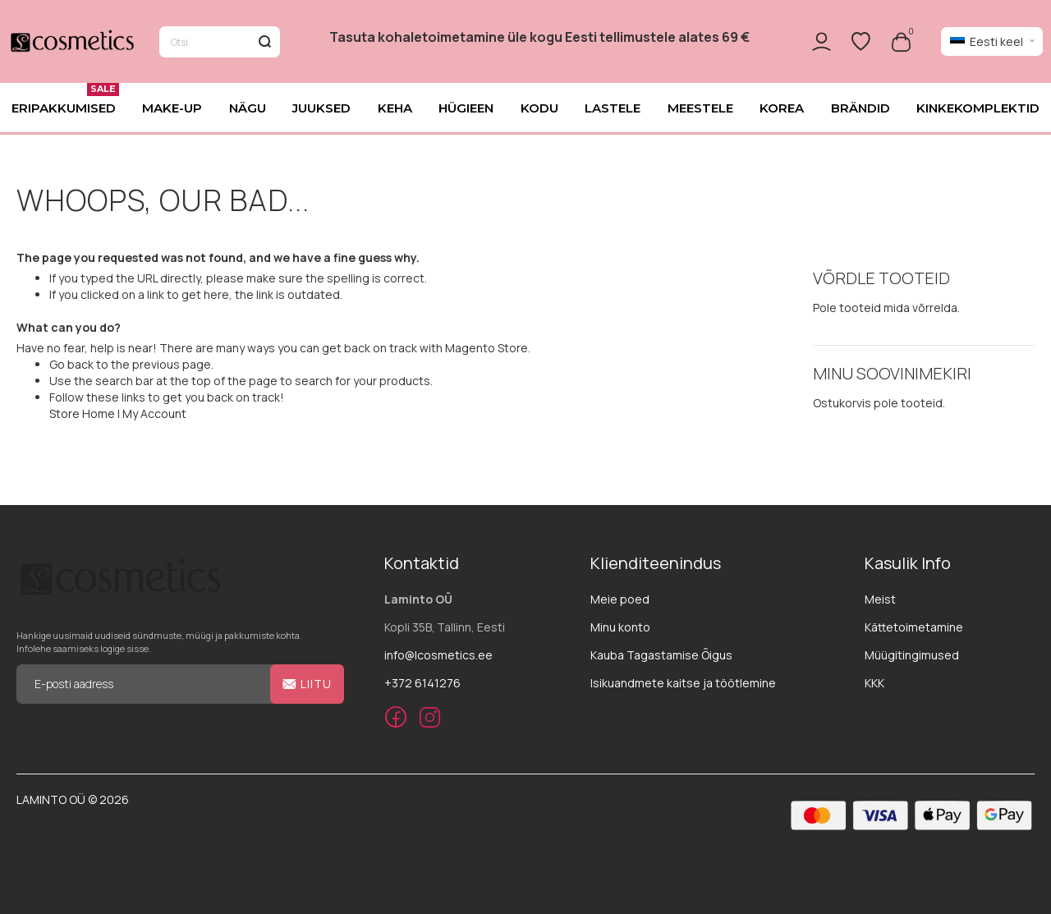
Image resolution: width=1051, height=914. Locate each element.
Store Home (82, 414)
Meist (880, 599)
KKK (874, 683)
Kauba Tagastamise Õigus (661, 655)
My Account (154, 414)
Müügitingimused (912, 655)
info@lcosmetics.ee (438, 655)
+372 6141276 (422, 683)
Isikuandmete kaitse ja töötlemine (683, 683)
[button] (992, 43)
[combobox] (219, 42)
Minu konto (620, 627)
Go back (71, 365)
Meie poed (619, 599)
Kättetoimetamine (914, 627)
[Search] (264, 42)
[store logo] (71, 43)
